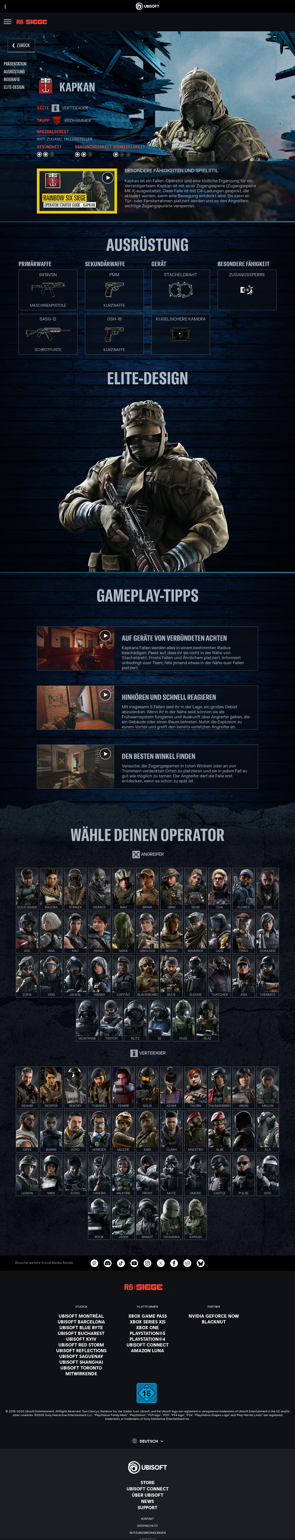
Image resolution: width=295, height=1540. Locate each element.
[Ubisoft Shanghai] (81, 1361)
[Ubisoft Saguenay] (81, 1356)
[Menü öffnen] (7, 22)
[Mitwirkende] (81, 1373)
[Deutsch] (148, 1441)
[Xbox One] (148, 1327)
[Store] (147, 1482)
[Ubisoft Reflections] (81, 1350)
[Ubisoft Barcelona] (81, 1321)
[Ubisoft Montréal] (81, 1315)
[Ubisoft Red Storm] (81, 1344)
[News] (147, 1501)
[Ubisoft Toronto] (81, 1367)
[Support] (147, 1507)
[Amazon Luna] (148, 1350)
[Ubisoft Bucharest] (81, 1333)
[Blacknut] (214, 1321)
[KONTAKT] (147, 1518)
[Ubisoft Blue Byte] (81, 1327)
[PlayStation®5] (148, 1333)
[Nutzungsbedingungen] (147, 1532)
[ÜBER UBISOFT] (147, 1494)
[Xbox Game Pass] (148, 1315)
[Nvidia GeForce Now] (214, 1315)
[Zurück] (21, 46)
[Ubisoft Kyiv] (81, 1338)
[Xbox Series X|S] (148, 1321)
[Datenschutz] (147, 1525)
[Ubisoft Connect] (147, 1488)
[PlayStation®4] (148, 1338)
